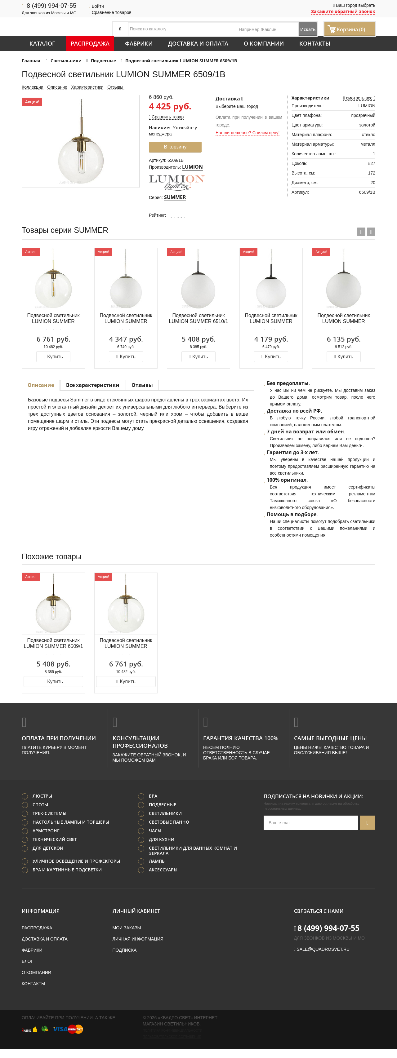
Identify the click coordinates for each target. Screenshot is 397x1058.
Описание (57, 87)
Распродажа (90, 43)
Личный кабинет (136, 920)
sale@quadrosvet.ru (323, 958)
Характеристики (87, 87)
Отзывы (115, 87)
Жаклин (268, 29)
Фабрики (139, 43)
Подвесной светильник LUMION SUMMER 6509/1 (53, 643)
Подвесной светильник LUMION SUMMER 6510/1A (343, 319)
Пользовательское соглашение (172, 1046)
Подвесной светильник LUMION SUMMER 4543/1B (126, 319)
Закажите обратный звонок (343, 11)
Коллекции (32, 87)
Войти (96, 6)
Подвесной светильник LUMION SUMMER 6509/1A (53, 319)
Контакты (314, 43)
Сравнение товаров (110, 12)
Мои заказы (127, 937)
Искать (299, 29)
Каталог (42, 43)
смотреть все (359, 97)
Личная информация (138, 948)
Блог (27, 970)
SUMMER (175, 197)
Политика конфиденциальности (172, 1040)
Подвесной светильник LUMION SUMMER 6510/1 (198, 318)
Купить (53, 356)
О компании (264, 43)
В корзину (175, 146)
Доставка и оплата (198, 43)
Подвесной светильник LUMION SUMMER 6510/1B (271, 319)
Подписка (125, 959)
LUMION (192, 166)
